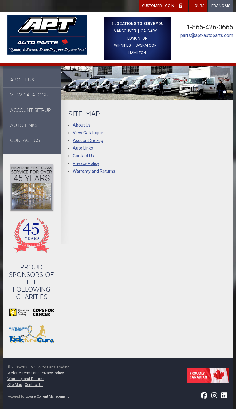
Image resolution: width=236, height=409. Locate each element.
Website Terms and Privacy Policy (35, 373)
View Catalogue (30, 95)
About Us (22, 80)
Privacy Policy (86, 163)
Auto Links (23, 125)
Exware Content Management (47, 397)
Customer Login (158, 5)
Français (220, 5)
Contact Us (25, 140)
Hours (198, 5)
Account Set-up (30, 110)
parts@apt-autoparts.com (206, 35)
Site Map (14, 385)
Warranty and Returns (94, 171)
